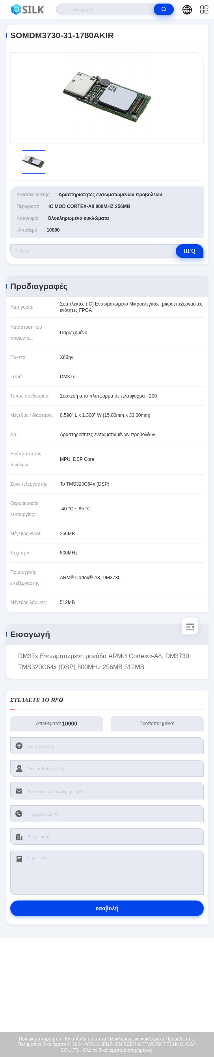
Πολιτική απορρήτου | (41, 1039)
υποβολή (106, 908)
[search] (164, 9)
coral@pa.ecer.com (112, 996)
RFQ (189, 251)
